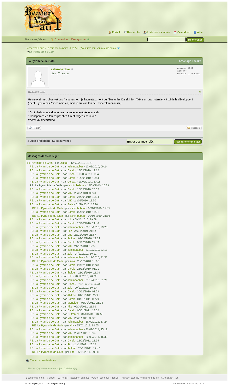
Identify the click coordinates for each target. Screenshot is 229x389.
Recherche (133, 32)
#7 (200, 92)
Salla (70, 204)
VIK (70, 192)
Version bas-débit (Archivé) (105, 377)
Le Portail (63, 377)
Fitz (70, 230)
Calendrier (183, 32)
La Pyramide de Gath (40, 162)
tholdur (72, 238)
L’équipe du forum (35, 377)
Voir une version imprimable (43, 360)
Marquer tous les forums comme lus (140, 377)
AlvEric (71, 295)
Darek (71, 170)
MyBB (35, 383)
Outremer (73, 314)
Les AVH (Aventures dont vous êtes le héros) (93, 48)
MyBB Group (58, 383)
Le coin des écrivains (57, 48)
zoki (70, 219)
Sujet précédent (39, 140)
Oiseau (64, 162)
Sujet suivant (60, 140)
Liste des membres (158, 32)
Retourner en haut (79, 377)
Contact (51, 377)
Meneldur (73, 302)
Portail (116, 32)
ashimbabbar (60, 69)
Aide (200, 32)
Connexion (61, 39)
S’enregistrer (78, 39)
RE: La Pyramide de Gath (45, 166)
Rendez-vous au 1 (35, 48)
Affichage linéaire (190, 61)
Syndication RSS (170, 377)
